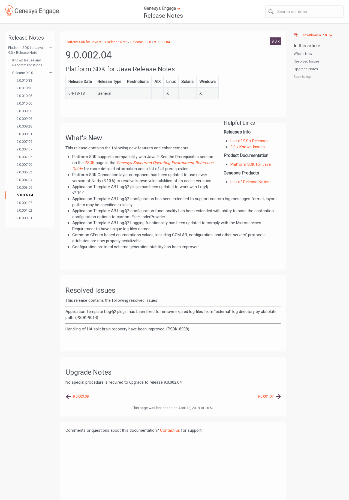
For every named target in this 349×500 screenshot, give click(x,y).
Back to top (302, 77)
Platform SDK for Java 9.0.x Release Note (25, 50)
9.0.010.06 (24, 96)
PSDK (90, 162)
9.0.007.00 (24, 164)
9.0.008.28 (24, 126)
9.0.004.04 (24, 180)
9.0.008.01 (24, 134)
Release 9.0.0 (22, 73)
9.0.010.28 (24, 88)
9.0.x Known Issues (247, 146)
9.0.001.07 (24, 203)
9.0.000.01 (24, 218)
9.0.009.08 (24, 111)
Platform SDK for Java (250, 164)
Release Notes (163, 15)
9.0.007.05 (24, 157)
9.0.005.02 (24, 172)
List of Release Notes (249, 181)
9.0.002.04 (25, 195)
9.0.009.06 (24, 119)
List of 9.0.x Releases (249, 140)
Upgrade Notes (306, 69)
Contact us (170, 430)
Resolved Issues (307, 61)
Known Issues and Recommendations (27, 62)
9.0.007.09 (24, 142)
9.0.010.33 (24, 80)
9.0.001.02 (24, 210)
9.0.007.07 (24, 149)
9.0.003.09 (24, 187)
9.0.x (275, 41)
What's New (303, 54)
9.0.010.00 (24, 103)
